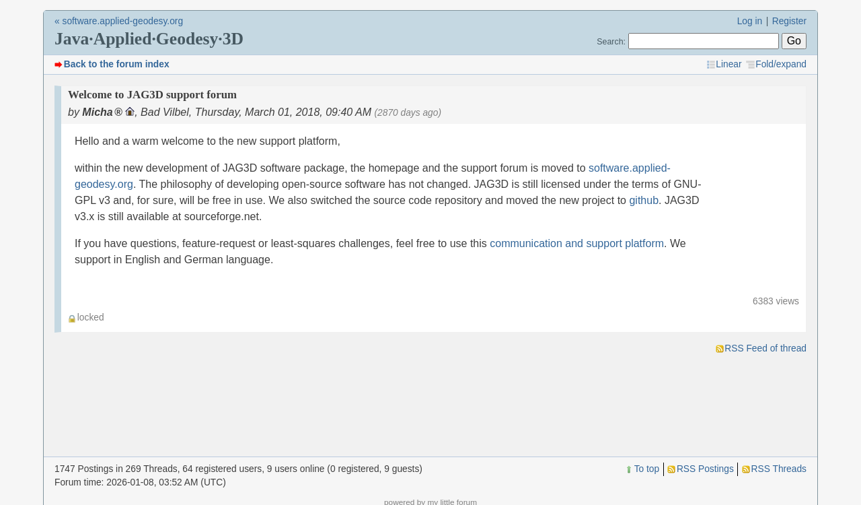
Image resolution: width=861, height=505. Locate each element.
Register (789, 21)
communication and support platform (577, 243)
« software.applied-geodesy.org (118, 21)
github (644, 200)
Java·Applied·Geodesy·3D (149, 38)
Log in (750, 21)
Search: (611, 41)
